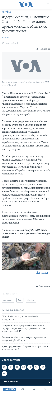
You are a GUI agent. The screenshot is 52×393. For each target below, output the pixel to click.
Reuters (5, 38)
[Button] (43, 49)
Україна (6, 12)
